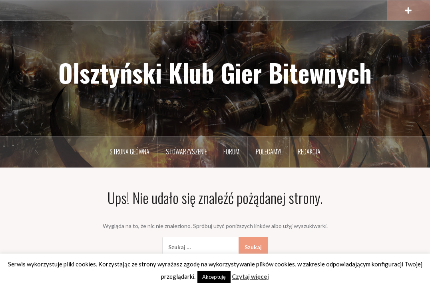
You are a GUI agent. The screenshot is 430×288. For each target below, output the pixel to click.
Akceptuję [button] (214, 277)
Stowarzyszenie (186, 151)
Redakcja (309, 151)
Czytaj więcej (250, 276)
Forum (231, 151)
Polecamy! (268, 151)
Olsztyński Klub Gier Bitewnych (215, 72)
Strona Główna (129, 151)
